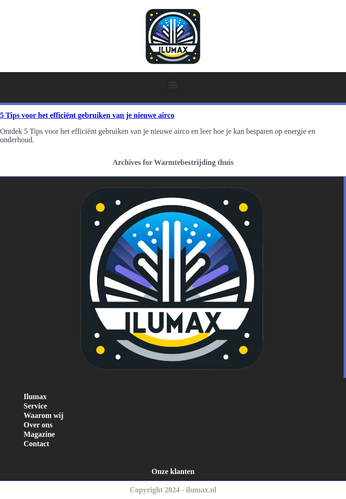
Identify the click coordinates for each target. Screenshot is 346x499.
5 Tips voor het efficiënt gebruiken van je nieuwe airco (87, 115)
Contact (36, 444)
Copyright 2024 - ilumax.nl (173, 490)
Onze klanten (172, 471)
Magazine (39, 434)
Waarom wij (44, 415)
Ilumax (35, 397)
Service (35, 406)
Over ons (38, 425)
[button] (173, 84)
